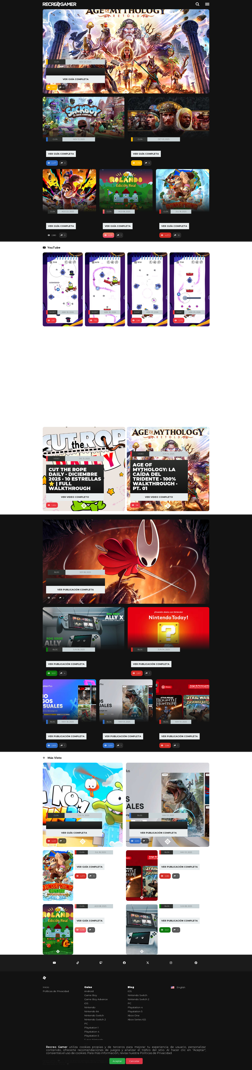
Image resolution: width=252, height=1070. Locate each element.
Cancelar (134, 1061)
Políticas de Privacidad (156, 1053)
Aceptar (117, 1061)
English (181, 987)
